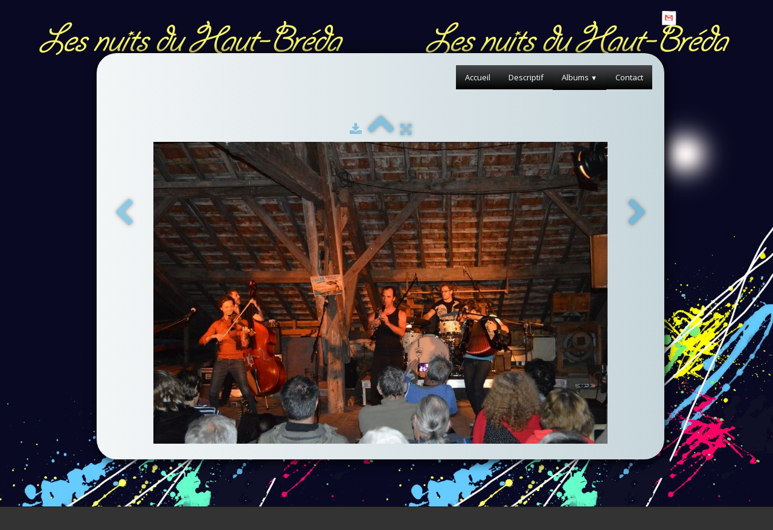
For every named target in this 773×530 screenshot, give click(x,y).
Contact (629, 77)
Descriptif (526, 77)
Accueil (477, 77)
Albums (579, 77)
